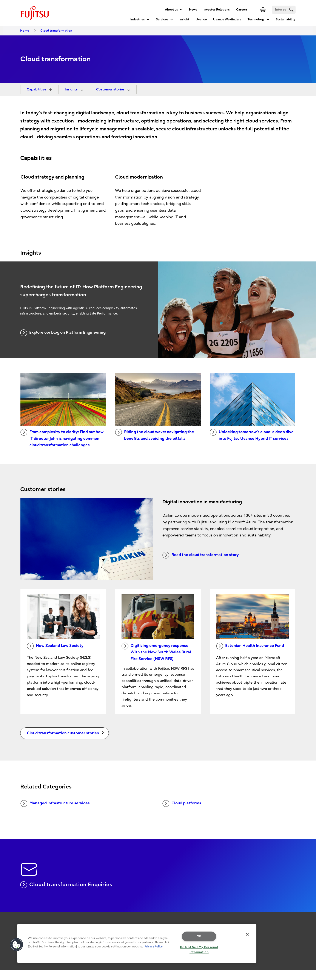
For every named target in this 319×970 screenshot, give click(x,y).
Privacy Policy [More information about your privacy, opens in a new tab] (154, 946)
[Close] (247, 934)
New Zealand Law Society (55, 646)
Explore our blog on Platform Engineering (63, 332)
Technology (256, 19)
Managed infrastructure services (55, 803)
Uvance (201, 19)
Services (162, 19)
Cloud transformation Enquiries (66, 884)
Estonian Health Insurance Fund (250, 646)
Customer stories (110, 89)
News (193, 9)
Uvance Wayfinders (227, 19)
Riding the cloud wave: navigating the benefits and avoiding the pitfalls (154, 435)
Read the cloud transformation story (200, 555)
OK (199, 936)
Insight (184, 19)
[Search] (284, 10)
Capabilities (37, 89)
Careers (242, 9)
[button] (16, 945)
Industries (137, 19)
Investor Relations (216, 9)
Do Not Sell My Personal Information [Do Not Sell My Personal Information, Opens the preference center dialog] (199, 949)
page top (309, 905)
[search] (291, 10)
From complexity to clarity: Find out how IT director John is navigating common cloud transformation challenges (62, 438)
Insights (72, 89)
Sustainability (286, 19)
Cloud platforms (181, 803)
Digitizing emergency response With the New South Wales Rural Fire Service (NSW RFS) (156, 652)
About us (171, 9)
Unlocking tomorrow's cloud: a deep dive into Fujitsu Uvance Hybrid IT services (252, 435)
